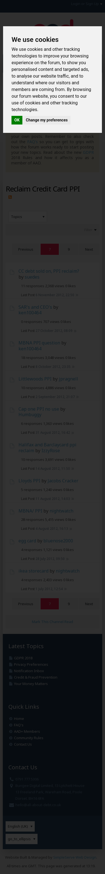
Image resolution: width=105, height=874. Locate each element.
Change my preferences (46, 120)
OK (17, 120)
